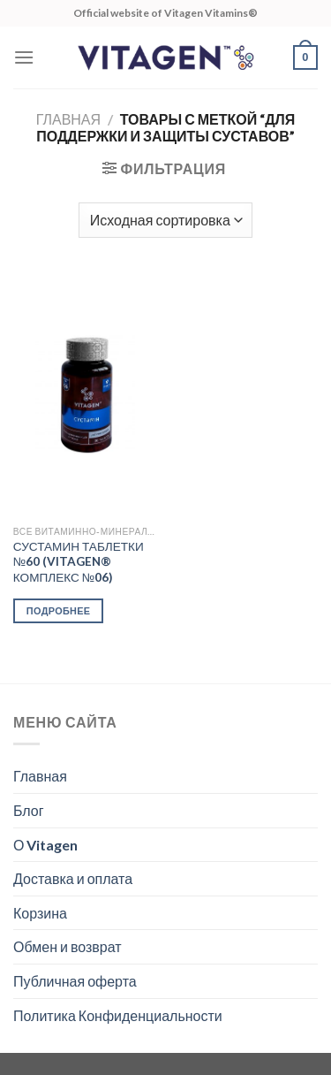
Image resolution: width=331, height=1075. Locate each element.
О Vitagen (45, 844)
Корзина (40, 912)
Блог (28, 810)
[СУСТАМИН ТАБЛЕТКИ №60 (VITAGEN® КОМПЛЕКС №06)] (85, 394)
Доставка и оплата (72, 878)
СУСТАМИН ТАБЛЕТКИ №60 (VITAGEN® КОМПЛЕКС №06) (78, 561)
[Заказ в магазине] (165, 220)
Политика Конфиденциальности (117, 1015)
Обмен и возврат (67, 946)
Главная (68, 119)
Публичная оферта (75, 980)
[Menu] (23, 57)
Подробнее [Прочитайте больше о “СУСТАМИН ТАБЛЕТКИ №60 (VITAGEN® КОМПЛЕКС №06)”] (58, 610)
